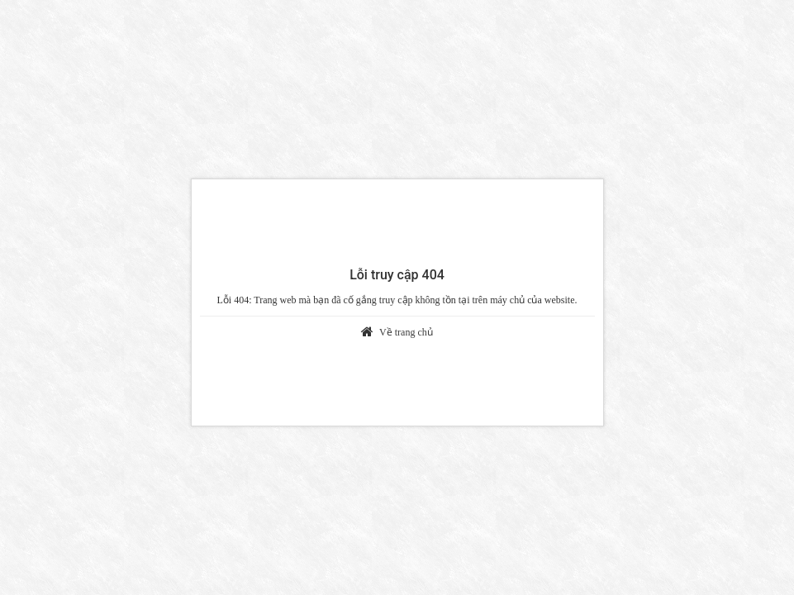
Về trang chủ (406, 332)
